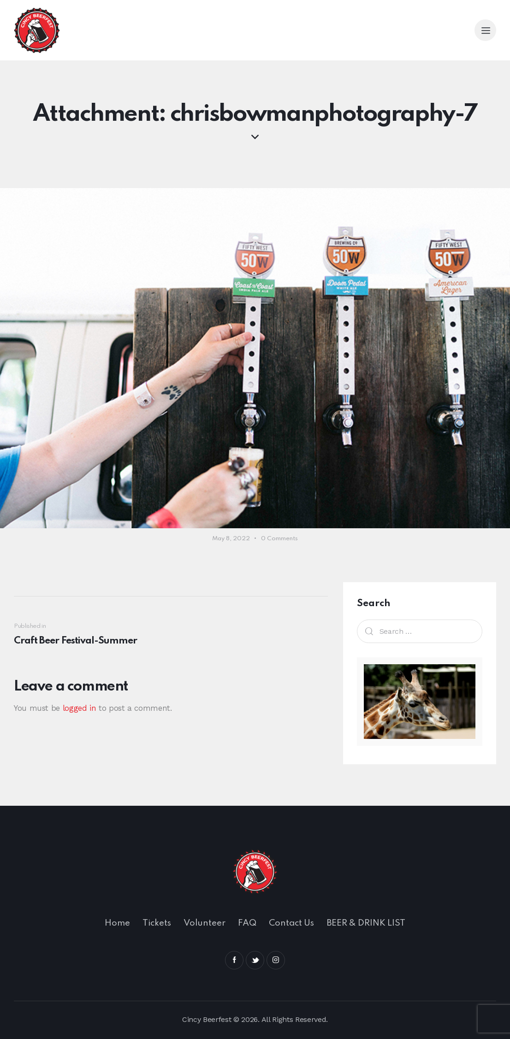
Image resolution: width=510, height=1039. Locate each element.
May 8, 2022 (231, 539)
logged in (79, 708)
